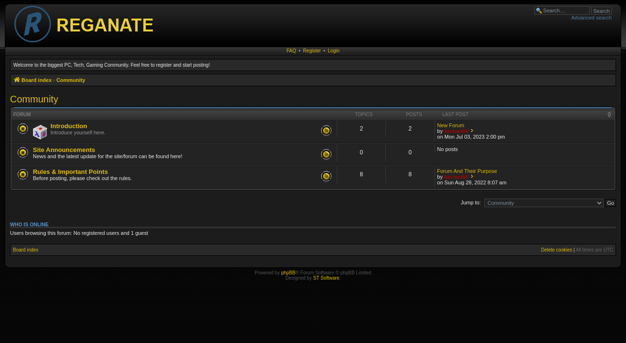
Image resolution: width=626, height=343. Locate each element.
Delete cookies (556, 249)
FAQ (291, 50)
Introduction (68, 126)
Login (333, 50)
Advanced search (591, 17)
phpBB (288, 272)
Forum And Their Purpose (467, 171)
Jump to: (471, 202)
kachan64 (456, 131)
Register (312, 50)
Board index (25, 249)
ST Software (326, 278)
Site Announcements (64, 149)
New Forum (450, 125)
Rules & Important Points (70, 171)
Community (34, 99)
